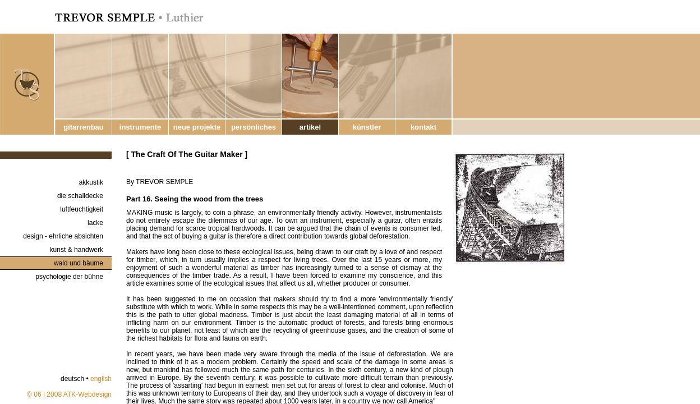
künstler (367, 127)
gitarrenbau (83, 127)
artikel (310, 127)
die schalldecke (80, 196)
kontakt (423, 127)
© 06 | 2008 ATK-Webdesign (69, 394)
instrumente (140, 127)
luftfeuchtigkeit (81, 209)
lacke (95, 223)
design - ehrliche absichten (63, 236)
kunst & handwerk (76, 250)
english (101, 379)
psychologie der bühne (69, 277)
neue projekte (197, 127)
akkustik (91, 182)
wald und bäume (78, 263)
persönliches (253, 127)
